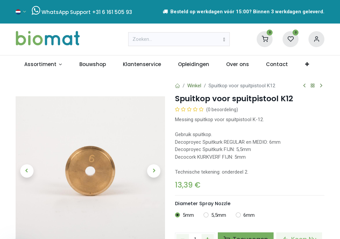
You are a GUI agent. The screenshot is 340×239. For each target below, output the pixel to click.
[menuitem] (43, 64)
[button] (27, 171)
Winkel (194, 86)
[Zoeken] (224, 39)
